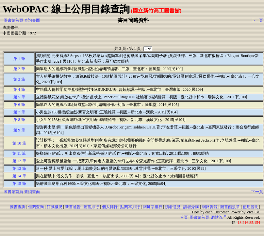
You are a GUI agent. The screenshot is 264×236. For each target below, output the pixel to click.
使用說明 (250, 207)
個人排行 (110, 207)
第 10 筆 (19, 143)
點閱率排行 (130, 207)
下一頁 (257, 20)
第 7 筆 (19, 112)
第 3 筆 (19, 79)
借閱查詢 (36, 207)
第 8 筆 (19, 119)
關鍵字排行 (152, 207)
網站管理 (218, 217)
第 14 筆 (19, 176)
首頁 (184, 217)
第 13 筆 (19, 168)
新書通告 (73, 207)
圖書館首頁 (13, 20)
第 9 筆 (19, 130)
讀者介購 (191, 207)
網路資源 (210, 207)
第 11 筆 (19, 153)
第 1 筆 (19, 58)
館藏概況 (54, 207)
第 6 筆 (19, 104)
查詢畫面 (32, 20)
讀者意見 (173, 207)
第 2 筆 (19, 69)
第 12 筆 (19, 161)
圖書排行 (91, 207)
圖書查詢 (17, 207)
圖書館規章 (230, 207)
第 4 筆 (19, 89)
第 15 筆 (19, 183)
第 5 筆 (19, 97)
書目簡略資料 (133, 20)
